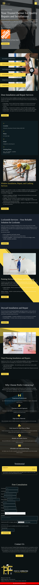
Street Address (4, 504)
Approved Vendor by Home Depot (10, 40)
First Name (3, 493)
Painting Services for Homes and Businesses (11, 81)
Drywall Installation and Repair (9, 76)
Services (3, 519)
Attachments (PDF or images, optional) (9, 528)
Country (2, 516)
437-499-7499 (6, 138)
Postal (2, 513)
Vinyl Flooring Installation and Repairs (10, 71)
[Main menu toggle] (36, 3)
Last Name (3, 496)
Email (2, 498)
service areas (33, 557)
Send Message (6, 538)
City (2, 507)
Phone (2, 501)
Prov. (2, 510)
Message (3, 521)
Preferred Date (4, 533)
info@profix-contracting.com (9, 146)
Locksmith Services (6, 87)
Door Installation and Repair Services (10, 59)
